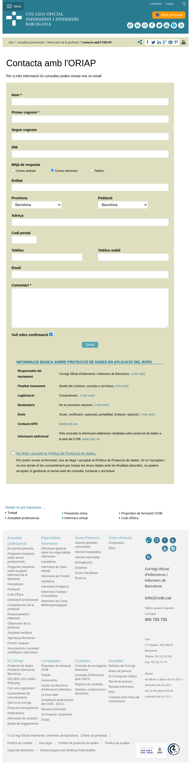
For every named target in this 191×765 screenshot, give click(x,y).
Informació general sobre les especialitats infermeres (56, 552)
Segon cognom (24, 130)
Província (19, 198)
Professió (13, 589)
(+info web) (138, 374)
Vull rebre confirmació (30, 335)
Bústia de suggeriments (23, 723)
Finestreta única (76, 513)
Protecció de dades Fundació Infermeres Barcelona (21, 670)
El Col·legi (15, 661)
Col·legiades (50, 661)
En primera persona (20, 548)
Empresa (81, 567)
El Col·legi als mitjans (123, 676)
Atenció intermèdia (87, 557)
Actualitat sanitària (19, 632)
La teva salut (49, 694)
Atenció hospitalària (88, 552)
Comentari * (21, 285)
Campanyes (15, 584)
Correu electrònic (66, 171)
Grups (45, 719)
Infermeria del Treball (55, 576)
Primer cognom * (26, 112)
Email (16, 268)
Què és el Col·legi (19, 702)
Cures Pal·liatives (86, 573)
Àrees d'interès (120, 538)
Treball (12, 513)
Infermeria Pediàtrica (55, 586)
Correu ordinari (26, 171)
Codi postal (21, 233)
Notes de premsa (120, 671)
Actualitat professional (23, 518)
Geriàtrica (47, 581)
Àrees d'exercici (87, 538)
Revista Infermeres (121, 687)
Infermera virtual (76, 518)
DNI (15, 147)
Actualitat (116, 661)
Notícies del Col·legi (122, 666)
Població (105, 198)
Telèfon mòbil (109, 250)
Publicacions (15, 713)
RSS (112, 692)
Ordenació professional (22, 600)
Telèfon (99, 171)
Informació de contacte (22, 718)
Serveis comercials (53, 709)
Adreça (17, 215)
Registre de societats (89, 684)
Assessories (49, 680)
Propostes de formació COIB (141, 513)
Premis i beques (18, 643)
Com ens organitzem (21, 688)
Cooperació (116, 543)
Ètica (112, 548)
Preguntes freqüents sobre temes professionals (20, 557)
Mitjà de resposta (26, 165)
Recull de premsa (120, 681)
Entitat (17, 181)
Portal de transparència (22, 708)
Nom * (17, 95)
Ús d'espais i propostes (56, 714)
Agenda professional (21, 638)
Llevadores (48, 561)
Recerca (80, 578)
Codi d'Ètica (130, 518)
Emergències (83, 562)
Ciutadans (83, 661)
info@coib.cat (158, 598)
